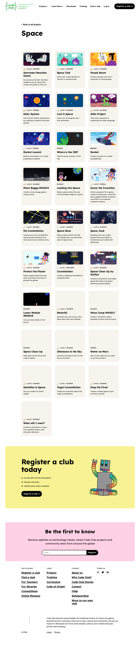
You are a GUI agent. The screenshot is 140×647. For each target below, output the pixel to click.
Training (83, 6)
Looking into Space (68, 187)
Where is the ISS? (67, 152)
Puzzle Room (98, 72)
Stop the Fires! (99, 387)
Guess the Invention (102, 187)
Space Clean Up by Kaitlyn (101, 273)
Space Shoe (64, 230)
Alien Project (98, 113)
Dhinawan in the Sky (69, 351)
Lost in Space (65, 113)
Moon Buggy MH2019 (36, 187)
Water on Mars (99, 351)
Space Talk (63, 72)
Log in (106, 6)
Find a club (95, 6)
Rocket (94, 152)
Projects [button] (43, 6)
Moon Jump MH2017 (102, 312)
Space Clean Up (33, 351)
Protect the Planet (34, 271)
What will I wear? (34, 423)
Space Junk (97, 230)
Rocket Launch (32, 152)
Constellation (65, 271)
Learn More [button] (57, 6)
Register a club (125, 6)
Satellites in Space (34, 387)
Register (92, 552)
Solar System (31, 113)
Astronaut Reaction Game (35, 74)
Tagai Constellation (68, 387)
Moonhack (71, 6)
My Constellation (33, 230)
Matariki (62, 312)
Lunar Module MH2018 (31, 314)
